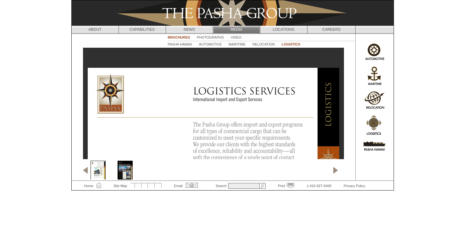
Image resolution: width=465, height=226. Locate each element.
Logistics (291, 44)
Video (236, 37)
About (94, 29)
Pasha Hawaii (180, 44)
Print (281, 186)
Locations (283, 29)
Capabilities (142, 29)
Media (236, 29)
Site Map (120, 186)
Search (221, 186)
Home (88, 186)
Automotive (210, 44)
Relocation (263, 44)
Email (178, 186)
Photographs (210, 37)
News (189, 29)
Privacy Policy (354, 186)
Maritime (237, 44)
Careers (331, 29)
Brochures (179, 37)
